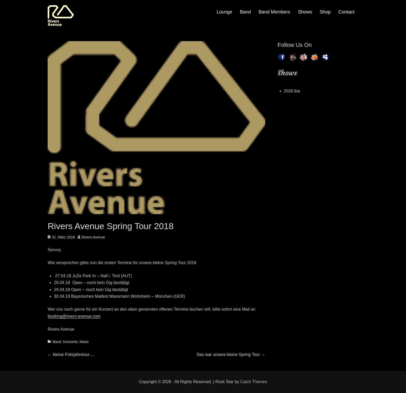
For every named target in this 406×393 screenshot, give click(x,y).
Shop (325, 11)
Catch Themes (253, 382)
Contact (346, 11)
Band (245, 11)
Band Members (274, 11)
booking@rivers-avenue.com (74, 316)
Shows (305, 11)
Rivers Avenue (93, 237)
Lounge (224, 11)
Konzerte (70, 342)
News (84, 342)
